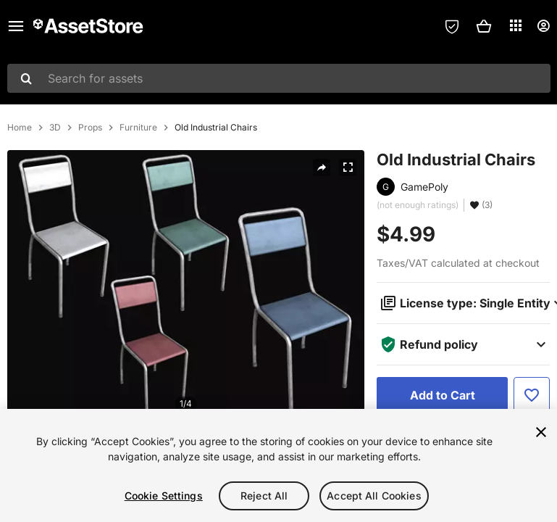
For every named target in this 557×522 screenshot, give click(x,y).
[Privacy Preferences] (452, 26)
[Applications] (515, 25)
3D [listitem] (55, 128)
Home (19, 128)
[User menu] (543, 26)
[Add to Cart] (442, 395)
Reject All (264, 495)
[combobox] (278, 78)
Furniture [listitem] (138, 128)
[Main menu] (15, 26)
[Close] (541, 432)
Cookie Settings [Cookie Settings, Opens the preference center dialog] (164, 495)
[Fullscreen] (347, 167)
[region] (278, 465)
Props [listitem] (90, 128)
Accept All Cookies (374, 495)
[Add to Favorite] (532, 395)
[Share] (321, 167)
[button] (484, 26)
